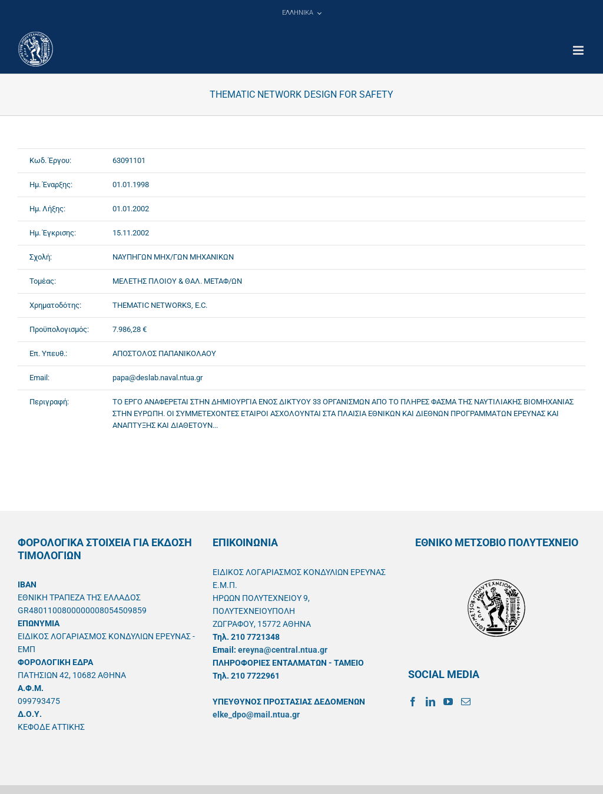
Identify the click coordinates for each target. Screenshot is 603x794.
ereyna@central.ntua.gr (282, 650)
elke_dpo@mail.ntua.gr (256, 714)
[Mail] (466, 701)
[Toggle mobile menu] (579, 50)
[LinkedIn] (430, 701)
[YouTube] (448, 701)
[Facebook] (413, 701)
